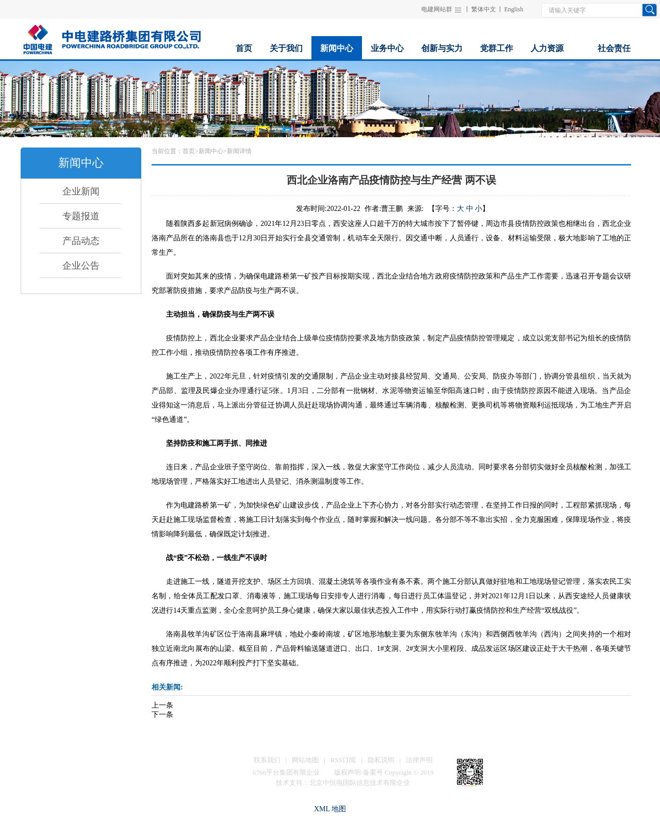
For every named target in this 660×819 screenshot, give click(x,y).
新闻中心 (211, 151)
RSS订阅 (343, 760)
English (513, 9)
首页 (189, 151)
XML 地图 (330, 809)
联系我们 (267, 760)
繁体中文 (483, 9)
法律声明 (419, 760)
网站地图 (305, 760)
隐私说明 (381, 760)
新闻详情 (239, 151)
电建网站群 (436, 9)
